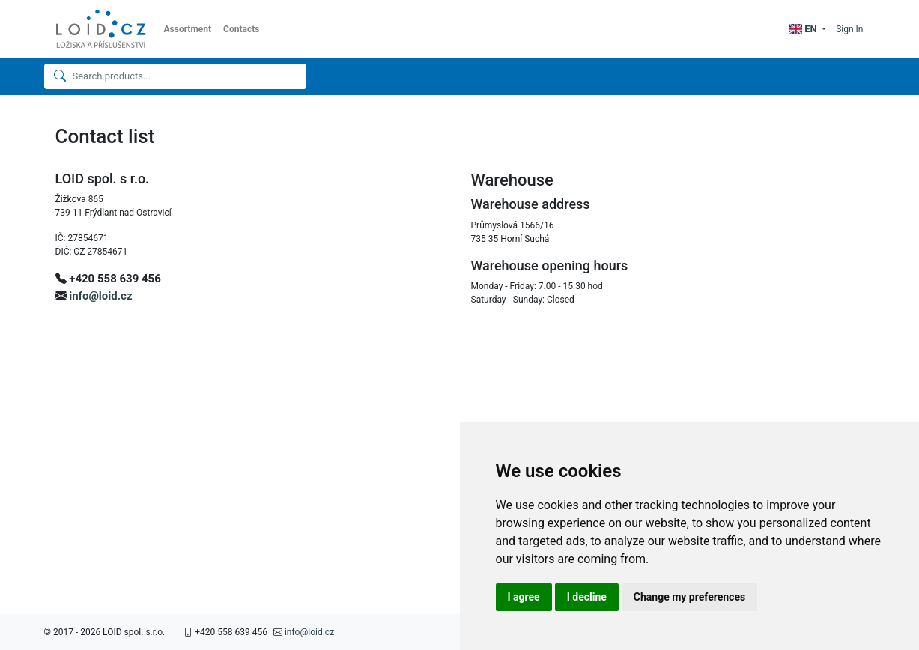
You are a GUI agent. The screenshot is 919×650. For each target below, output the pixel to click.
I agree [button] (524, 597)
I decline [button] (587, 597)
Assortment (188, 29)
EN (804, 28)
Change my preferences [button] (689, 597)
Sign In (849, 29)
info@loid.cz (100, 296)
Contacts (241, 29)
